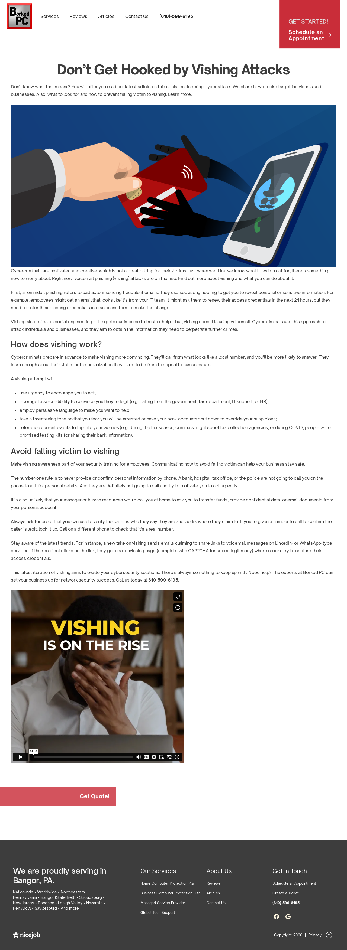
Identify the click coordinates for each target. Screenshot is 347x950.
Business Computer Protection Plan (170, 893)
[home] (19, 16)
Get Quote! (88, 796)
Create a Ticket (285, 893)
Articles (106, 16)
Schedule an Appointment (294, 883)
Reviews (78, 16)
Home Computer (167, 883)
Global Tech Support (157, 912)
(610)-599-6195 (176, 16)
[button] (49, 16)
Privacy (315, 935)
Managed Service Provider (162, 903)
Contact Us (137, 16)
